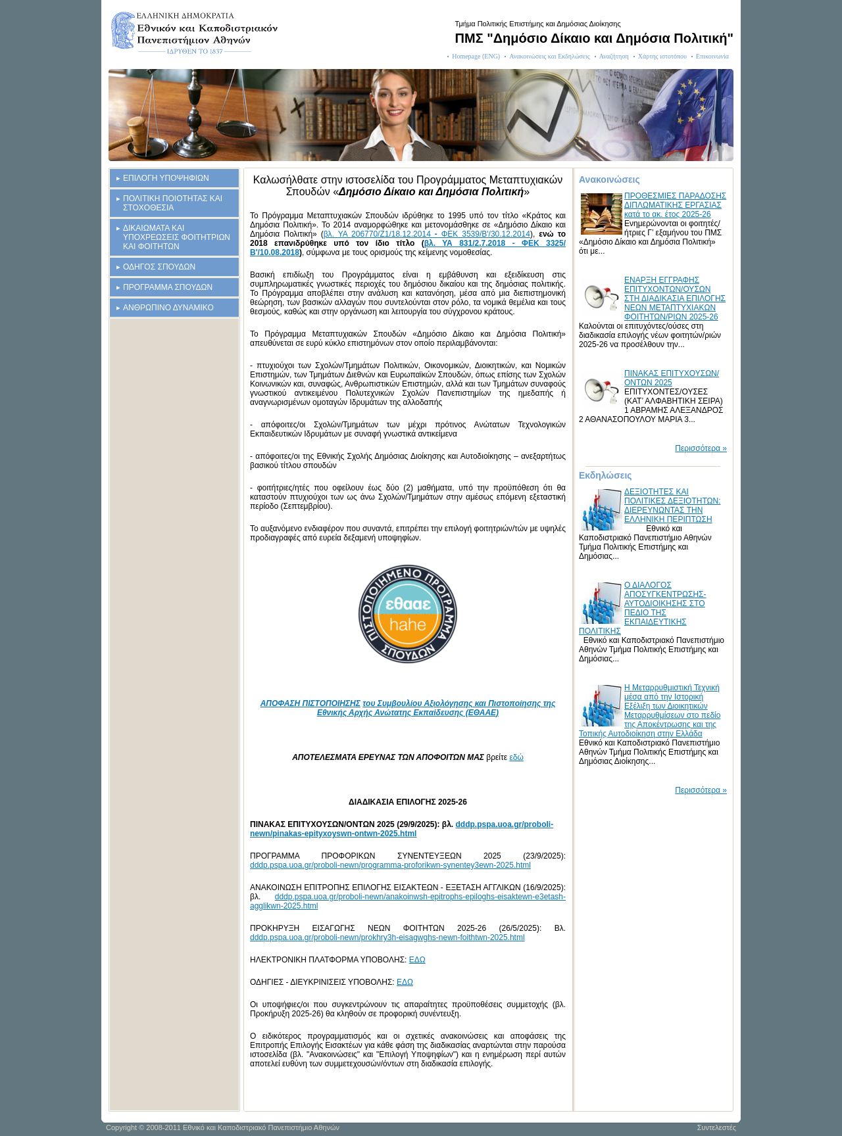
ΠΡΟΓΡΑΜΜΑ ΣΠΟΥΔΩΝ (167, 287)
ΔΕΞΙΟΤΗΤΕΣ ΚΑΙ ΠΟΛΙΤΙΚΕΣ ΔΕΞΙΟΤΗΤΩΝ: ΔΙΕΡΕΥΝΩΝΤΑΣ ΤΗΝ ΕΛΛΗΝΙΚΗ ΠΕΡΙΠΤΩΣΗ (672, 505)
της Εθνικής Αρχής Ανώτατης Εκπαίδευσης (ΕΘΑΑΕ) (436, 708)
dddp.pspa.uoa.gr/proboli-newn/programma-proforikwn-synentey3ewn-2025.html (390, 865)
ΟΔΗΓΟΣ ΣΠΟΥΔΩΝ (159, 267)
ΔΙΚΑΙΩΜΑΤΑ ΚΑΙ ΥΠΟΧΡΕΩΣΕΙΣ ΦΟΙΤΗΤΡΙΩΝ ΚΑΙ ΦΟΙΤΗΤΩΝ (176, 237)
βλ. (331, 234)
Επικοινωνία (712, 56)
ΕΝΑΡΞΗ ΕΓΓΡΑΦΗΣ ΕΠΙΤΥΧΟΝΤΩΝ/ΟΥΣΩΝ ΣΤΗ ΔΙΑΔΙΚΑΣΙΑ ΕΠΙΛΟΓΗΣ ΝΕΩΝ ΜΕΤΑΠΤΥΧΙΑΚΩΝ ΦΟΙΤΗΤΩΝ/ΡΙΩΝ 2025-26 (675, 298)
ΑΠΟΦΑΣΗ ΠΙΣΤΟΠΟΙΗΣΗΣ (310, 703)
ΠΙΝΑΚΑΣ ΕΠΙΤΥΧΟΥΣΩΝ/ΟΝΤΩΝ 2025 (671, 378)
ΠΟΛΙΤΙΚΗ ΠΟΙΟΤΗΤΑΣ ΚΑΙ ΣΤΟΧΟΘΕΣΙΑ (172, 203)
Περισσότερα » (701, 448)
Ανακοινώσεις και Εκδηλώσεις (549, 56)
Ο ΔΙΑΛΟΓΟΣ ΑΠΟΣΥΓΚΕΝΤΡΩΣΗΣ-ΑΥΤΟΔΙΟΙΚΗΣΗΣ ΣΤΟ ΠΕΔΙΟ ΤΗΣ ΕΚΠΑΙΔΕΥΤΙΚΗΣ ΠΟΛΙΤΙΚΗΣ (642, 608)
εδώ (516, 757)
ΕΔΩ (417, 959)
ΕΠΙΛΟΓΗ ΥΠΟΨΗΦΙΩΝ (166, 178)
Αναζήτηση (614, 56)
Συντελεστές (716, 1127)
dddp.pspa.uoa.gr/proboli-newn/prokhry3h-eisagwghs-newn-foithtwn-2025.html (387, 937)
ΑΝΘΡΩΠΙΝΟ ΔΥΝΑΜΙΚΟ (168, 307)
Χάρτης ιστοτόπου (662, 56)
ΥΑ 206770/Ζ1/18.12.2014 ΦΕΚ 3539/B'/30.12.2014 (434, 234)
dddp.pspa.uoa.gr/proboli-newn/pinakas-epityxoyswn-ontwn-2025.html (401, 829)
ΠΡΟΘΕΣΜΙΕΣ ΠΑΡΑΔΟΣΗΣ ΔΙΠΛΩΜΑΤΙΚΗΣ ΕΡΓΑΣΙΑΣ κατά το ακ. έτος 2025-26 (675, 205)
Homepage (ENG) (476, 56)
